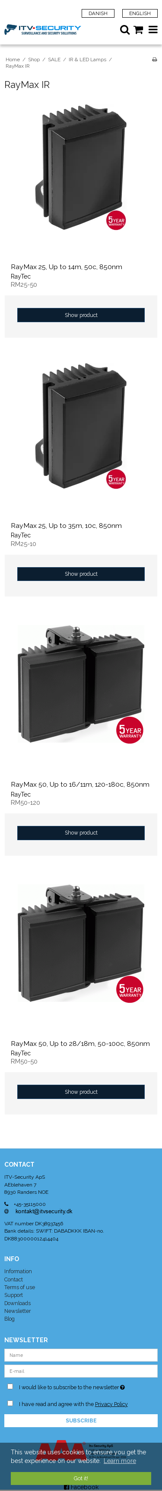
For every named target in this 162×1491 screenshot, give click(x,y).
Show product (81, 315)
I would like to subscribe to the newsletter (75, 1386)
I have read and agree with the (73, 1404)
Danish (98, 13)
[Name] (81, 1354)
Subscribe (81, 1421)
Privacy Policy (111, 1404)
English (140, 13)
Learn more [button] (120, 1460)
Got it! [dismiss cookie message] (81, 1478)
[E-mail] (81, 1370)
